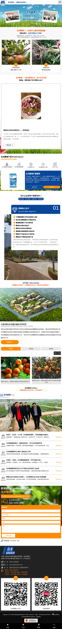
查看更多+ (10, 342)
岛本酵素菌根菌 (19, 167)
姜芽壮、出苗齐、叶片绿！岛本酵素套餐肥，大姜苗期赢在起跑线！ (27, 434)
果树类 (11, 348)
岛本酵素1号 (31, 167)
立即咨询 (8, 536)
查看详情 (34, 187)
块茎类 (51, 348)
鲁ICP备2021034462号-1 (45, 614)
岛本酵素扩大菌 (43, 167)
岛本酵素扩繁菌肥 (7, 167)
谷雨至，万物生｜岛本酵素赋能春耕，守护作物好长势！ (24, 460)
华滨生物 (13, 540)
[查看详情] (59, 437)
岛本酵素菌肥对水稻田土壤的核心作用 (18, 451)
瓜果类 (31, 348)
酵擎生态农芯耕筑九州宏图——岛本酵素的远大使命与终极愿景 (26, 477)
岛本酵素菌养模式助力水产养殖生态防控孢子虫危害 (22, 468)
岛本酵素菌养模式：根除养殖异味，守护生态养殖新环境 (24, 443)
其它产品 (55, 167)
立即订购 (51, 187)
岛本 (18, 540)
